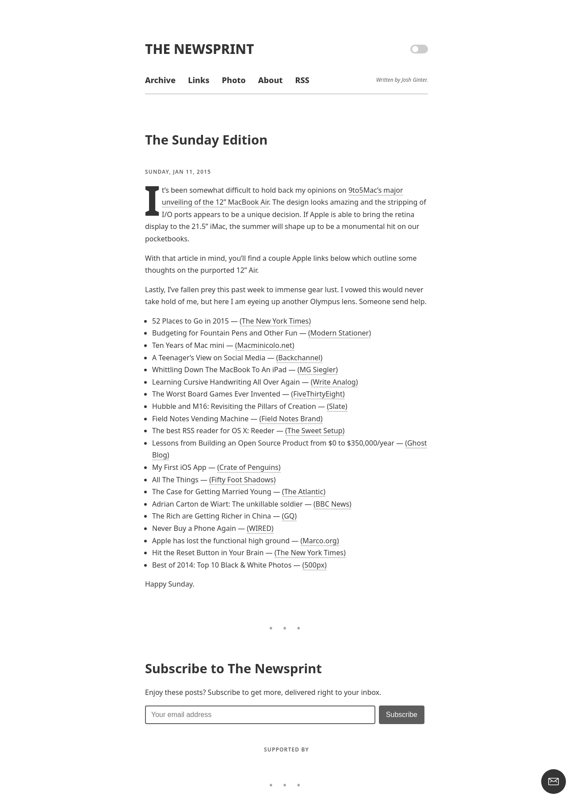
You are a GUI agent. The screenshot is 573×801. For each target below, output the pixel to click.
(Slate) (337, 406)
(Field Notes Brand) (291, 418)
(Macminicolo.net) (264, 345)
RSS (302, 80)
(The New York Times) (275, 321)
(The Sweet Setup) (314, 430)
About (270, 80)
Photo (234, 80)
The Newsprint (199, 49)
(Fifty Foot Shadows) (242, 479)
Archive (160, 80)
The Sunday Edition (206, 140)
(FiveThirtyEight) (317, 394)
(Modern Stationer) (339, 333)
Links (198, 80)
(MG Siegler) (318, 369)
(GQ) (289, 516)
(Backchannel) (299, 357)
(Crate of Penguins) (248, 467)
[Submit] (401, 715)
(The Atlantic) (303, 491)
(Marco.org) (320, 540)
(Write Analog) (334, 382)
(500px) (314, 565)
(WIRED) (260, 528)
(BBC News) (332, 504)
